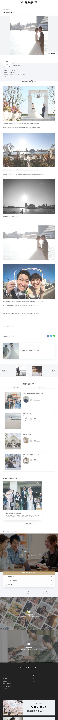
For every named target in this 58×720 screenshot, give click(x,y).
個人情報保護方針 (7, 683)
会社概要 (5, 678)
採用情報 (5, 681)
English (33, 678)
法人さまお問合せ (7, 686)
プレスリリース (6, 688)
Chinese (33, 681)
